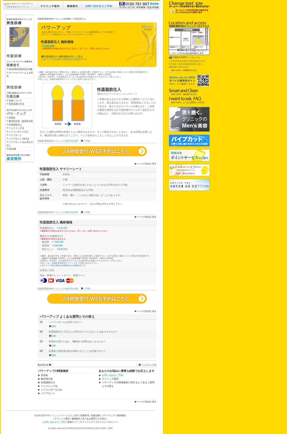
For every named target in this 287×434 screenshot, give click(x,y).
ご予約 (87, 141)
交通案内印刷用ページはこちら (186, 57)
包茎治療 (95, 415)
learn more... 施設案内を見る (184, 94)
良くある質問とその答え (94, 418)
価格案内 (76, 418)
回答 (54, 326)
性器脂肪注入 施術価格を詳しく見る (63, 56)
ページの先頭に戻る (146, 163)
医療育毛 (85, 415)
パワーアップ (108, 415)
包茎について (15, 100)
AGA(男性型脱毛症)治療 (20, 69)
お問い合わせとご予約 (55, 422)
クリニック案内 (110, 378)
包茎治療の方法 (16, 104)
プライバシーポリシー (106, 422)
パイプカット (15, 135)
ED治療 (12, 149)
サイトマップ (86, 422)
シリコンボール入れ (19, 131)
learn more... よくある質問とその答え (188, 102)
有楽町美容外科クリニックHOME (54, 19)
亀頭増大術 (43, 365)
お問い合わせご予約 (112, 375)
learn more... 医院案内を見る (184, 70)
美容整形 (121, 415)
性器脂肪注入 (15, 124)
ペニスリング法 (16, 128)
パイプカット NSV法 (19, 138)
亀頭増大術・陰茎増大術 (21, 121)
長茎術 (12, 117)
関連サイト (72, 422)
